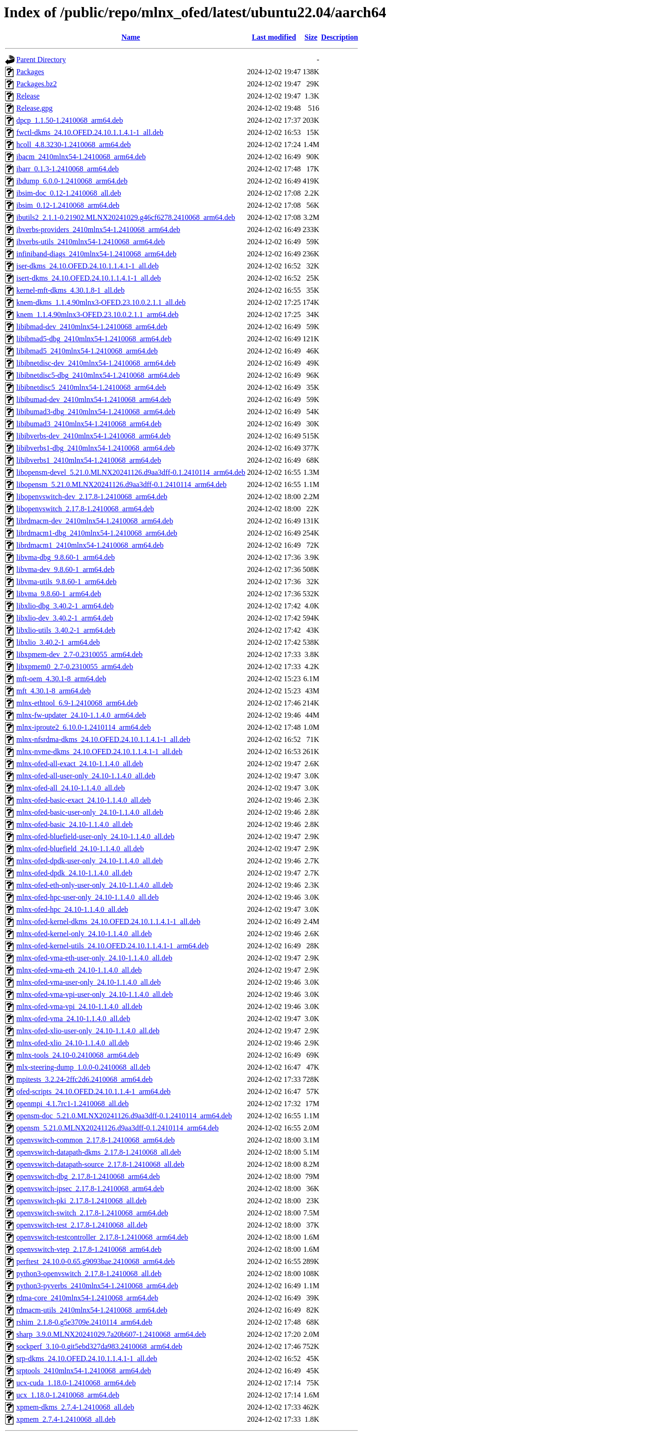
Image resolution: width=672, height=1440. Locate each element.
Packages (30, 72)
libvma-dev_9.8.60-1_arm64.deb (65, 569)
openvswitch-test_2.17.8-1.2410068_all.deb (81, 1225)
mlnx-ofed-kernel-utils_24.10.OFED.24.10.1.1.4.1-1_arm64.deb (112, 946)
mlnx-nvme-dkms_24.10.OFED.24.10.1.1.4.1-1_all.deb (99, 751)
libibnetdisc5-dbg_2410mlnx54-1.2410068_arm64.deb (98, 375)
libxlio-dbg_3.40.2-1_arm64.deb (64, 606)
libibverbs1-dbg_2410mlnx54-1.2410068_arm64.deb (95, 448)
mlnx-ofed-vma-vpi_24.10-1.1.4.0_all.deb (79, 1006)
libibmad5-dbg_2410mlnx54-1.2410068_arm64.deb (93, 339)
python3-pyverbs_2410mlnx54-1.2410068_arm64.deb (97, 1286)
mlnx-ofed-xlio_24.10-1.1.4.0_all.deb (72, 1043)
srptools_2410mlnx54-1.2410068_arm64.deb (83, 1371)
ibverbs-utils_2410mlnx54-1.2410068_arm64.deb (90, 242)
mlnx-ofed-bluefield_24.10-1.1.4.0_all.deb (80, 849)
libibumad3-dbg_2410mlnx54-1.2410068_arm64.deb (95, 412)
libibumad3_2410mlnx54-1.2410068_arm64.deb (88, 424)
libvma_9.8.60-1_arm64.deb (58, 594)
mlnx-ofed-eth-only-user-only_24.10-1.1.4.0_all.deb (94, 885)
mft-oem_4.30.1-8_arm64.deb (61, 679)
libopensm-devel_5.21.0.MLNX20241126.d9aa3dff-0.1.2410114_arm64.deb (130, 472)
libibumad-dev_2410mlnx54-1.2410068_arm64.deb (93, 399)
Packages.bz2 (36, 84)
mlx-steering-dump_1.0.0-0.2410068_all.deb (83, 1067)
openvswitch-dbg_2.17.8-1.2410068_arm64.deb (88, 1176)
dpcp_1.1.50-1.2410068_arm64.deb (69, 120)
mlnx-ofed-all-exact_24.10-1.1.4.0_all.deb (79, 764)
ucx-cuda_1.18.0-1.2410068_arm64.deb (76, 1383)
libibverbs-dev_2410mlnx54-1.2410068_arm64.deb (93, 436)
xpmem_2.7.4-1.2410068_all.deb (65, 1419)
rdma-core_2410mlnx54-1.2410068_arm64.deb (87, 1298)
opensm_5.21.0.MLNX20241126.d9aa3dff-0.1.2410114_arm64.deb (117, 1128)
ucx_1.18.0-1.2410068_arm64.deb (67, 1395)
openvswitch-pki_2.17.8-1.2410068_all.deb (81, 1201)
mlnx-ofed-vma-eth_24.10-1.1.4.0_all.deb (79, 970)
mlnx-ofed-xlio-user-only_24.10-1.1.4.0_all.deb (88, 1031)
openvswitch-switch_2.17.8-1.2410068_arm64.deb (92, 1213)
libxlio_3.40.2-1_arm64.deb (58, 642)
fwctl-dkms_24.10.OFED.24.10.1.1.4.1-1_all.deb (89, 132)
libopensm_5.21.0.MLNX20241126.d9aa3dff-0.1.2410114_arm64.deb (121, 484)
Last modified (274, 37)
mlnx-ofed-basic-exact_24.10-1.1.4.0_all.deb (83, 800)
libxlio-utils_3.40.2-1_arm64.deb (65, 630)
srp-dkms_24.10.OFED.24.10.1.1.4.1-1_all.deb (86, 1358)
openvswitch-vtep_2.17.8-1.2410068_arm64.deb (88, 1249)
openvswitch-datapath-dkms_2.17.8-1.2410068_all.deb (98, 1152)
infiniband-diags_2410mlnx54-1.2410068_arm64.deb (96, 254)
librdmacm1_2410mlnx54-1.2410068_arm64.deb (90, 545)
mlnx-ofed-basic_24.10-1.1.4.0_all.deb (74, 824)
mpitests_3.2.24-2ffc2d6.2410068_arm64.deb (84, 1079)
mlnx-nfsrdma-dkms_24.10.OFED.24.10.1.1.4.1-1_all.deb (103, 739)
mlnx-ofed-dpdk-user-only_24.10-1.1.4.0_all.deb (89, 861)
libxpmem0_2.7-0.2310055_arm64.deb (74, 667)
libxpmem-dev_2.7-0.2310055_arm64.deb (79, 654)
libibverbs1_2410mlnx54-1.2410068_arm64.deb (88, 460)
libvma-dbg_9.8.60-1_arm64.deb (65, 557)
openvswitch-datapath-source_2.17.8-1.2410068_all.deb (100, 1164)
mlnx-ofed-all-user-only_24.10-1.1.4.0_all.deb (85, 776)
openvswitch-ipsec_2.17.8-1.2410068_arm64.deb (90, 1189)
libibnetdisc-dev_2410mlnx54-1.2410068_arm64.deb (95, 363)
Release (28, 96)
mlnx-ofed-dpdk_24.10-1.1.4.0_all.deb (74, 873)
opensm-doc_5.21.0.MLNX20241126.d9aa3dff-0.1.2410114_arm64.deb (124, 1116)
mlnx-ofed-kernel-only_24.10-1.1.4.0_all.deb (84, 934)
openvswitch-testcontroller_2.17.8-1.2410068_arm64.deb (102, 1237)
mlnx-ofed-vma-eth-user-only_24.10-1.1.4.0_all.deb (94, 958)
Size (311, 37)
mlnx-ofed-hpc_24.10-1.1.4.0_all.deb (72, 909)
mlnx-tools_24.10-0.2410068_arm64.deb (77, 1055)
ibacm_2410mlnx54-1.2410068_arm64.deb (81, 157)
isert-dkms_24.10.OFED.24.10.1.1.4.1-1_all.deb (88, 278)
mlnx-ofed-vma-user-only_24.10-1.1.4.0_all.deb (88, 982)
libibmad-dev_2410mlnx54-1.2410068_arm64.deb (92, 327)
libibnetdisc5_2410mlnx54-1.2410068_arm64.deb (91, 387)
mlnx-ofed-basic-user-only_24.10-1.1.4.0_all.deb (89, 812)
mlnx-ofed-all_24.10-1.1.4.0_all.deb (70, 788)
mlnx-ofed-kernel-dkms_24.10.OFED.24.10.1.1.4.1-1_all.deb (108, 921)
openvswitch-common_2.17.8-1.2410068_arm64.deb (95, 1140)
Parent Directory (41, 60)
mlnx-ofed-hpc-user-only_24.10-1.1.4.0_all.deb (87, 897)
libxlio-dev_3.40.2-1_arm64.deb (64, 618)
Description (339, 37)
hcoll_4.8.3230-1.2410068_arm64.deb (73, 144)
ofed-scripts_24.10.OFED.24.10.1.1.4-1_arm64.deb (93, 1091)
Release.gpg (34, 108)
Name (130, 37)
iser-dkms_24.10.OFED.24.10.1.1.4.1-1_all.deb (87, 266)
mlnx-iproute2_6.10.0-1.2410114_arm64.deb (83, 727)
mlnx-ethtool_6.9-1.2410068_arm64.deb (77, 703)
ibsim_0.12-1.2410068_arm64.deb (67, 205)
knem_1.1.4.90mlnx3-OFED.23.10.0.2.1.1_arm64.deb (97, 314)
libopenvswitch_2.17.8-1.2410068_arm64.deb (85, 509)
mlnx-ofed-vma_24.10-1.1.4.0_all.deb (73, 1019)
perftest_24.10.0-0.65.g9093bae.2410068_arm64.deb (95, 1261)
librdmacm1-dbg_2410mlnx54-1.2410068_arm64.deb (96, 533)
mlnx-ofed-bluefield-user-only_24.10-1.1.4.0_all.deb (95, 836)
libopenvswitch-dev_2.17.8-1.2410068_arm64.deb (92, 497)
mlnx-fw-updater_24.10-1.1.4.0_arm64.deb (81, 715)
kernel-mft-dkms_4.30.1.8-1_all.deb (70, 290)
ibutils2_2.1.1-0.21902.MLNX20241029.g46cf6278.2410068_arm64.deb (125, 217)
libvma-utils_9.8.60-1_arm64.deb (66, 582)
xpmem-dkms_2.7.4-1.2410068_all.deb (75, 1407)
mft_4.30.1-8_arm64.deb (53, 691)
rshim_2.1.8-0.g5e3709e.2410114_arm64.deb (84, 1322)
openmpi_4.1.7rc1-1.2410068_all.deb (72, 1104)
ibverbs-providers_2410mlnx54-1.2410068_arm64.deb (98, 229)
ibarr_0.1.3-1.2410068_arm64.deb (67, 169)
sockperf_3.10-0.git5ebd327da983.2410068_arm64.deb (99, 1346)
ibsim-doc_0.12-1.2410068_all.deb (68, 193)
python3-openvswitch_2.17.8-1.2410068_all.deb (88, 1274)
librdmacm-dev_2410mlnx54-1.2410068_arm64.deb (94, 521)
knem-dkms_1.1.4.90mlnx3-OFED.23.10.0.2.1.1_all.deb (101, 302)
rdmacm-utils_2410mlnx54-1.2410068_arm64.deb (92, 1310)
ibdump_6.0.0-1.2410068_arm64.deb (71, 181)
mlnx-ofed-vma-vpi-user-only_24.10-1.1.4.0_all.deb (94, 994)
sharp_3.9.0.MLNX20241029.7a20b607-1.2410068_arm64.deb (111, 1334)
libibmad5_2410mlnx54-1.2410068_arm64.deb (87, 351)
